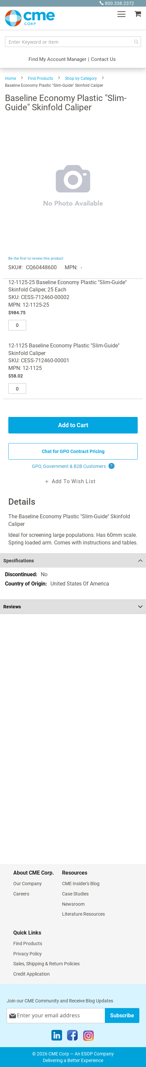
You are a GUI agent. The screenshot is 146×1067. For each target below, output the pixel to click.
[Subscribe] (122, 1015)
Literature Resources (83, 914)
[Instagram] (88, 1037)
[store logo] (30, 18)
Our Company (27, 883)
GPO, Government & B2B (73, 466)
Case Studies (75, 893)
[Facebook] (72, 1037)
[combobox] (73, 41)
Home (10, 78)
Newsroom (73, 904)
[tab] (73, 560)
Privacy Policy (27, 953)
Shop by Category (81, 78)
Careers (21, 893)
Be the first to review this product (35, 258)
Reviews (12, 606)
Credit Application (31, 974)
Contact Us (103, 59)
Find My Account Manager (57, 59)
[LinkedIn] (56, 1037)
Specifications (18, 560)
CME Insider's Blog (81, 883)
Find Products (40, 78)
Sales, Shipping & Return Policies (46, 963)
